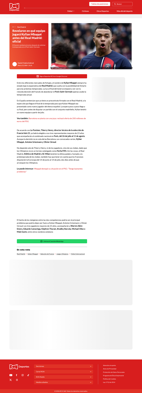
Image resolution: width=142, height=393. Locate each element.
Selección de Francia (47, 254)
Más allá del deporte (125, 11)
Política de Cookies (109, 379)
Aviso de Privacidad (109, 369)
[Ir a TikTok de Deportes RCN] (28, 375)
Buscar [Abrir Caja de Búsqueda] (118, 4)
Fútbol (69, 11)
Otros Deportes (103, 11)
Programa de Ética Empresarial (113, 375)
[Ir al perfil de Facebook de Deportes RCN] (16, 375)
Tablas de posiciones (99, 4)
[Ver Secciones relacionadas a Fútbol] (73, 11)
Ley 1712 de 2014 (109, 382)
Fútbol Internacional (78, 254)
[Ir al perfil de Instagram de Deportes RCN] (23, 375)
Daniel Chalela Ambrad (26, 63)
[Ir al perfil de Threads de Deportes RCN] (17, 380)
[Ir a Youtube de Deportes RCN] (10, 375)
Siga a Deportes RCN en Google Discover (52, 76)
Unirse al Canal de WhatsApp (52, 241)
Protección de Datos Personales (114, 372)
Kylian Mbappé (33, 254)
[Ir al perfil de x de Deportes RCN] (10, 380)
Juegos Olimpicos (62, 254)
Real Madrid (21, 254)
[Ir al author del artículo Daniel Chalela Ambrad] (14, 64)
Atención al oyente (109, 365)
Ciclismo (85, 11)
